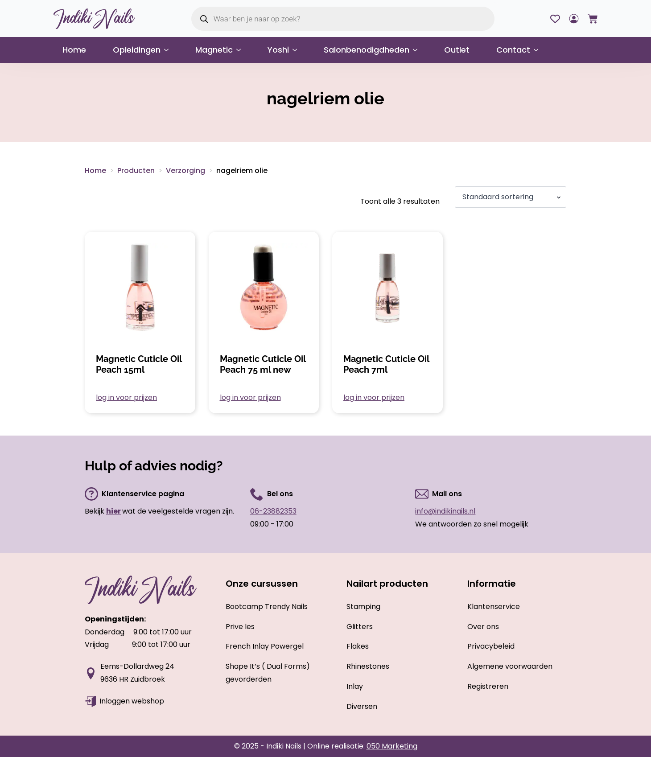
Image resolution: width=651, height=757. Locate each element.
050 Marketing (392, 746)
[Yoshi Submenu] (297, 50)
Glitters (359, 626)
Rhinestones (367, 666)
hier (113, 511)
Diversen (361, 706)
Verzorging (185, 170)
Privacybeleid (491, 646)
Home (74, 49)
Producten (136, 170)
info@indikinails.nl (445, 511)
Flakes (357, 646)
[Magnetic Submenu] (241, 50)
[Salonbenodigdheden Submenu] (417, 50)
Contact (513, 49)
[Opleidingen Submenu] (169, 50)
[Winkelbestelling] (510, 197)
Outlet (457, 49)
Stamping (363, 606)
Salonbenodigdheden (366, 49)
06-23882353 (273, 511)
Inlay (354, 686)
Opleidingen (137, 49)
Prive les (240, 626)
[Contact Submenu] (538, 50)
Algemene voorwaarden (509, 666)
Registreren (487, 686)
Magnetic (214, 49)
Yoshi (278, 49)
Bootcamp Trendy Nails (267, 606)
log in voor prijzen (126, 397)
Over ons (483, 626)
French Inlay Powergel (265, 646)
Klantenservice (493, 606)
